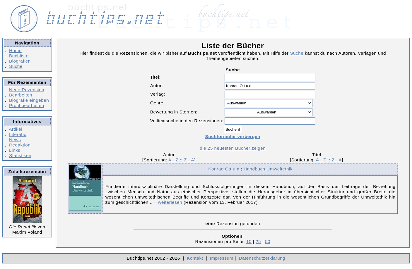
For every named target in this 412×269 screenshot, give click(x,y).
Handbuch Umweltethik (268, 168)
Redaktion (19, 144)
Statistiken (20, 155)
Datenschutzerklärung (262, 258)
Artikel (15, 129)
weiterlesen (170, 202)
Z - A (189, 159)
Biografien (20, 60)
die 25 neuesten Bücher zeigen (233, 148)
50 (267, 241)
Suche (16, 66)
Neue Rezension (26, 89)
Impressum (221, 258)
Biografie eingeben (29, 100)
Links (14, 150)
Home (15, 50)
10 (249, 241)
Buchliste (18, 55)
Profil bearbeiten (26, 105)
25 (258, 241)
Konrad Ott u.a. (224, 168)
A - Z (173, 159)
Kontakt (195, 258)
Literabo (17, 134)
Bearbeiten (20, 94)
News (15, 139)
